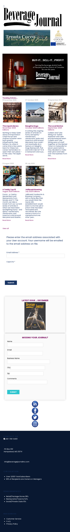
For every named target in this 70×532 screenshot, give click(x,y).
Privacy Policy (12, 524)
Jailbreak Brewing (33, 189)
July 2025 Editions (32, 191)
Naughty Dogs (31, 126)
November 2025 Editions (9, 129)
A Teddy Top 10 (9, 189)
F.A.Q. (8, 521)
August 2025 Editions (11, 191)
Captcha (10, 262)
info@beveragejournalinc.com (16, 462)
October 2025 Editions (34, 128)
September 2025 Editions (55, 129)
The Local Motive (55, 126)
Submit (11, 282)
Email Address (12, 252)
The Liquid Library (11, 126)
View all (6, 228)
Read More (7, 159)
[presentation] (22, 267)
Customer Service (13, 519)
